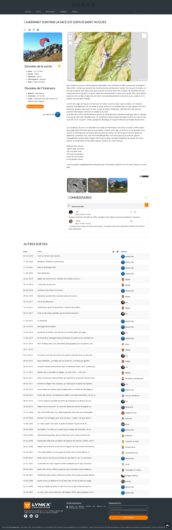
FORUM (74, 12)
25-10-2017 (28, 301)
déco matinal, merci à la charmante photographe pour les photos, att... (65, 343)
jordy (125, 464)
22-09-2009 (28, 418)
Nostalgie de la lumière (46, 326)
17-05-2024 (28, 261)
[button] (107, 55)
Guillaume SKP (129, 413)
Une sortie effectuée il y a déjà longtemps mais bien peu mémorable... (65, 412)
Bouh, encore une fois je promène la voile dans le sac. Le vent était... (64, 458)
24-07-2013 (28, 343)
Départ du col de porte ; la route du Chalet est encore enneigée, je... (64, 406)
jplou (125, 344)
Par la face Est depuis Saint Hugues (131, 17)
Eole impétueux (43, 273)
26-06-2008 (28, 435)
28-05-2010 (28, 401)
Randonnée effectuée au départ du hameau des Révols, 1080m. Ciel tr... (66, 441)
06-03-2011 (28, 383)
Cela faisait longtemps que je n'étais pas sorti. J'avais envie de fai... (64, 435)
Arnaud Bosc (128, 447)
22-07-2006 (28, 486)
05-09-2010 (28, 389)
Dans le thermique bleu (46, 267)
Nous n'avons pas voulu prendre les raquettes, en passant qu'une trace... (66, 378)
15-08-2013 (28, 338)
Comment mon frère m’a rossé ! (50, 290)
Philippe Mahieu (129, 475)
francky (126, 481)
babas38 (126, 435)
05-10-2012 (28, 355)
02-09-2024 (28, 256)
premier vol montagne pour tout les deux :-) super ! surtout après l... (64, 418)
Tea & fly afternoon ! (45, 301)
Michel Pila (53, 114)
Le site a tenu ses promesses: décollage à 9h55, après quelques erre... (65, 492)
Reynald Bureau (129, 453)
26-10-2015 (28, 326)
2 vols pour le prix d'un (46, 284)
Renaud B (127, 407)
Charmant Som (106, 17)
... (38, 349)
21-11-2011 (28, 372)
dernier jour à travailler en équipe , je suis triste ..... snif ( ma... (62, 372)
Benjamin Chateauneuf (132, 378)
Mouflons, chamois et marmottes (50, 261)
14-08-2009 (28, 423)
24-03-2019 (28, 279)
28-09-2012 (28, 361)
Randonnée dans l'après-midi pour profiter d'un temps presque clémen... (66, 475)
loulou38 (126, 418)
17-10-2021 (28, 267)
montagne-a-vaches (131, 470)
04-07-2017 (28, 313)
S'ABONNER (128, 518)
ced (77, 212)
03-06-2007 (28, 475)
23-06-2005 (28, 492)
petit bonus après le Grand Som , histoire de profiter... (59, 307)
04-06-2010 (28, 395)
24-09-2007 (28, 452)
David (78, 221)
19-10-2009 (28, 412)
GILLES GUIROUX (130, 395)
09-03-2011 (28, 378)
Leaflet (139, 80)
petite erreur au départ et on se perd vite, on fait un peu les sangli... (64, 481)
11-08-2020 (28, 273)
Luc (124, 302)
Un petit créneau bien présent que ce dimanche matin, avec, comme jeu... (66, 366)
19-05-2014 (28, 332)
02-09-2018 (28, 290)
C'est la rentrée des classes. (49, 256)
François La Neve (130, 441)
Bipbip (125, 279)
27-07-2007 (28, 463)
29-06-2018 (28, 296)
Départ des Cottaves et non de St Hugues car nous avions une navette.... (66, 446)
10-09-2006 (28, 481)
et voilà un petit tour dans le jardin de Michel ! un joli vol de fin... (62, 423)
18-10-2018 (28, 284)
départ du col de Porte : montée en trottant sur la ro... (59, 279)
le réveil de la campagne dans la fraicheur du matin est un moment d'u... (65, 338)
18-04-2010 (28, 406)
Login (137, 2)
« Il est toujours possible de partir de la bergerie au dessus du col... (64, 401)
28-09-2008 (28, 429)
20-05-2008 (28, 441)
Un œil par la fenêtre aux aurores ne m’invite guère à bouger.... (62, 332)
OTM (145, 80)
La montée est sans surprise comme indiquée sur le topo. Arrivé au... (64, 463)
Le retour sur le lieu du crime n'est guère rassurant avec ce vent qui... (65, 355)
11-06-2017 (28, 321)
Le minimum (42, 321)
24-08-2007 (28, 458)
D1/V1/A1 (41, 96)
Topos (82, 17)
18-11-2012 (28, 349)
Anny (125, 424)
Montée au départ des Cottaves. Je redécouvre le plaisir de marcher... (65, 383)
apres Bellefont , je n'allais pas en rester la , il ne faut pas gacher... (63, 361)
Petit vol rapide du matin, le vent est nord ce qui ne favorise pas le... (64, 486)
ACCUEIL (28, 12)
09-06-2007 (28, 469)
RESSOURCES (50, 12)
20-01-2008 (28, 446)
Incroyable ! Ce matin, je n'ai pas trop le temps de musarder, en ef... (64, 429)
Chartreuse (92, 17)
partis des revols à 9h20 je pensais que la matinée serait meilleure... (64, 469)
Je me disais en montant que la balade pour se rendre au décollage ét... (65, 389)
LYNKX (45, 511)
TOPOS (38, 12)
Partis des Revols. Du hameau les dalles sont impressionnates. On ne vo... (67, 395)
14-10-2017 (28, 307)
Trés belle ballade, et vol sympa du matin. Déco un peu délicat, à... (63, 452)
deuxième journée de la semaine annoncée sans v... (57, 296)
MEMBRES (63, 12)
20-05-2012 (28, 366)
